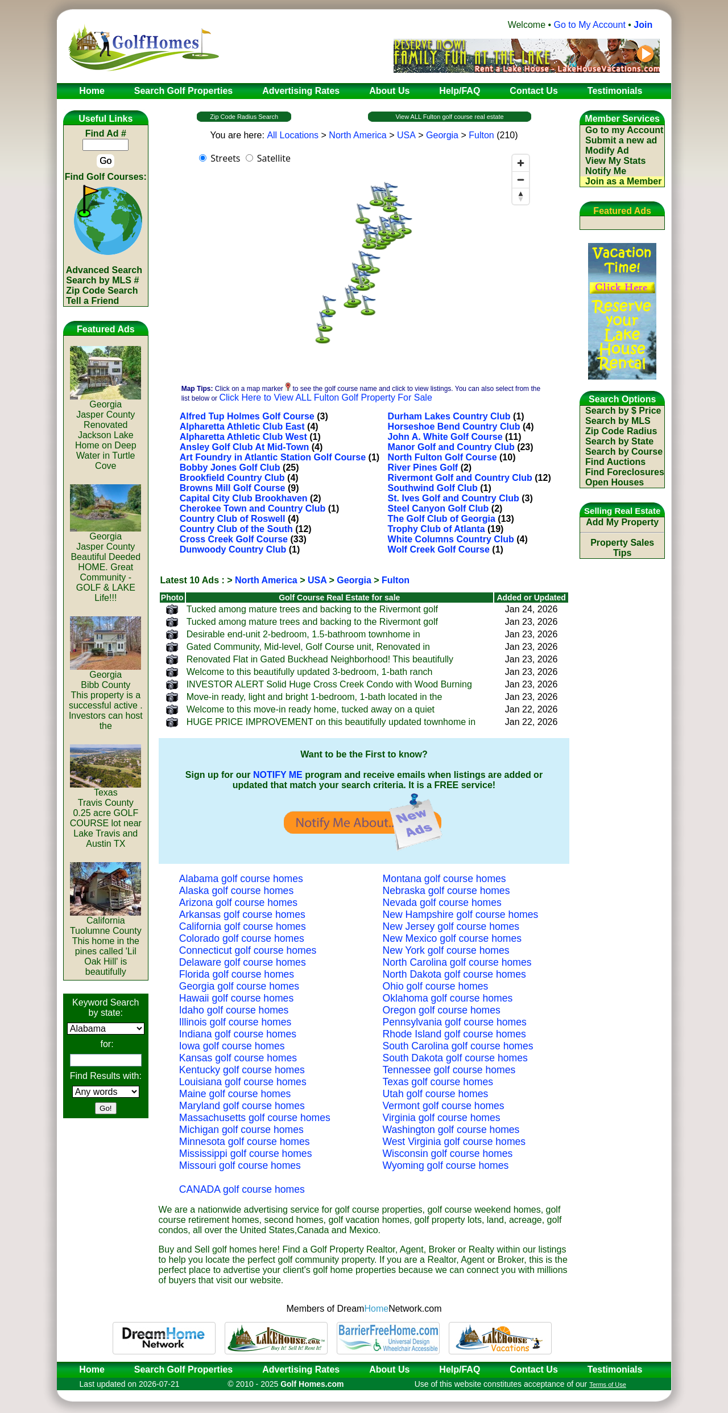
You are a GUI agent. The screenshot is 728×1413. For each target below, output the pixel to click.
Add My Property (622, 522)
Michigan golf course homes (241, 1129)
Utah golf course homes (436, 1093)
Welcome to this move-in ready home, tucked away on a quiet (311, 709)
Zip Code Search (102, 290)
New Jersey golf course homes (451, 926)
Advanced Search (104, 270)
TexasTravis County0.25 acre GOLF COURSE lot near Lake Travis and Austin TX (106, 814)
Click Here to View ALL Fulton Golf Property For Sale (325, 397)
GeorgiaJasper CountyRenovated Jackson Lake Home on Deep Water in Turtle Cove (105, 431)
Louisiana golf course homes (243, 1081)
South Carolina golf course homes (458, 1046)
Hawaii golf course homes (236, 998)
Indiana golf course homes (237, 1034)
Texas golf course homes (438, 1081)
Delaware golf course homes (242, 962)
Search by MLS (618, 421)
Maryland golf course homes (242, 1105)
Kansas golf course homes (238, 1058)
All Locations (292, 135)
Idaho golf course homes (234, 1010)
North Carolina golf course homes (457, 962)
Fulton (481, 135)
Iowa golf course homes (232, 1046)
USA (406, 135)
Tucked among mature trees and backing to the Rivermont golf (312, 609)
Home (88, 1369)
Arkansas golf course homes (242, 914)
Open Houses (614, 482)
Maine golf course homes (235, 1093)
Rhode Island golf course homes (454, 1034)
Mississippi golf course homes (245, 1153)
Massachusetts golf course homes (254, 1117)
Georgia (442, 135)
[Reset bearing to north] (520, 196)
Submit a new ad (621, 140)
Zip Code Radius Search (244, 116)
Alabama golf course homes (241, 878)
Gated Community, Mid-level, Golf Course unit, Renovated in (308, 647)
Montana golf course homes (444, 878)
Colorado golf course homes (241, 938)
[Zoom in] (520, 163)
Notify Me (605, 171)
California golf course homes (242, 926)
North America (357, 135)
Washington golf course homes (451, 1129)
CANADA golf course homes (242, 1189)
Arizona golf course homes (238, 902)
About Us (389, 1369)
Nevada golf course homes (442, 902)
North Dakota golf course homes (454, 974)
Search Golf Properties (183, 1369)
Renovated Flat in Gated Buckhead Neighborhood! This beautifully (320, 659)
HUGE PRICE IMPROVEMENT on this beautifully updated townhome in (331, 722)
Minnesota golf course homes (244, 1141)
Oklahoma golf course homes (448, 998)
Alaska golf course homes (236, 890)
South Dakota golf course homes (455, 1058)
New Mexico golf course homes (452, 938)
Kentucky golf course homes (242, 1070)
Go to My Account (590, 25)
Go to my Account (624, 130)
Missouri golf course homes (240, 1165)
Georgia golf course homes (239, 986)
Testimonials (615, 1369)
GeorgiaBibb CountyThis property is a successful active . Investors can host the (106, 696)
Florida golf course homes (236, 974)
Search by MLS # (102, 280)
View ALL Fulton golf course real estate (449, 116)
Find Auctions (615, 462)
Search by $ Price (623, 410)
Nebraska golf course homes (446, 890)
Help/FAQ (459, 1369)
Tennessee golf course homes (449, 1070)
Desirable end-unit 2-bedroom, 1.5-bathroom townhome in (303, 634)
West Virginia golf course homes (454, 1141)
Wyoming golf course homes (446, 1165)
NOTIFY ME (278, 775)
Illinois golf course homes (235, 1022)
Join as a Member (623, 181)
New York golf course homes (446, 950)
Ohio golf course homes (436, 986)
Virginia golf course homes (441, 1117)
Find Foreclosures (624, 472)
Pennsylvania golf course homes (455, 1022)
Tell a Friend (92, 301)
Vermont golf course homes (443, 1105)
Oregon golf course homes (441, 1010)
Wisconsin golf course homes (448, 1153)
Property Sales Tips (622, 548)
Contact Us (533, 1369)
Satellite (274, 158)
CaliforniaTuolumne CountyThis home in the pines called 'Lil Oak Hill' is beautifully (106, 942)
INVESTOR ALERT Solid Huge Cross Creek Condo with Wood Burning (329, 684)
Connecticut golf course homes (248, 950)
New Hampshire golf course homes (461, 914)
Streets (225, 158)
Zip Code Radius (621, 431)
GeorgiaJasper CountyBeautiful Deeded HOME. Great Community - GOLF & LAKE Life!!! (105, 563)
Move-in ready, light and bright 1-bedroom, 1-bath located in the (314, 697)
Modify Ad (607, 150)
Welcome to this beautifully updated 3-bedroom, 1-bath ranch (310, 672)
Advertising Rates (301, 1369)
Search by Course (624, 451)
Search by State (619, 441)
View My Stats (615, 161)
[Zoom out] (520, 179)
